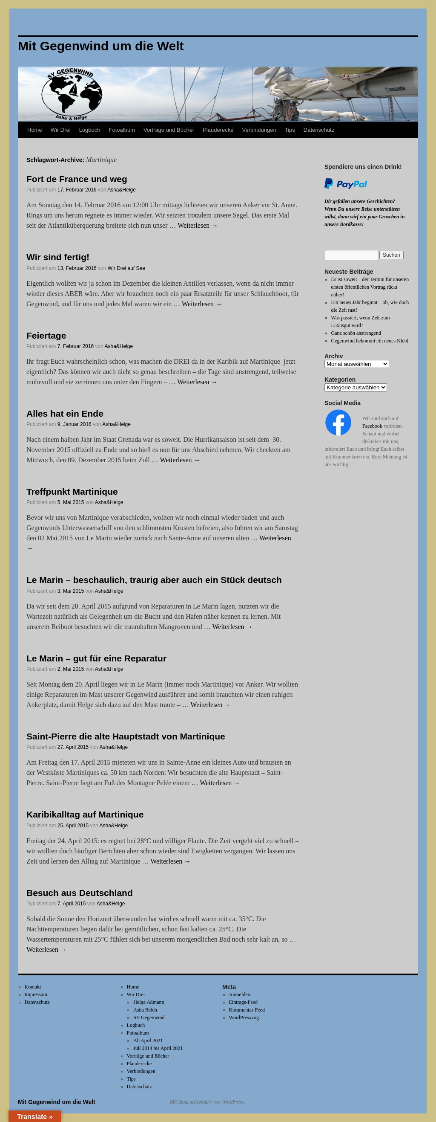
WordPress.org (244, 1018)
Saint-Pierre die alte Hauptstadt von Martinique (125, 736)
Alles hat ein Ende (64, 413)
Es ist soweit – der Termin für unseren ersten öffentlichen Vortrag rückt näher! (370, 287)
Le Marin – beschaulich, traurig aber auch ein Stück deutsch (154, 580)
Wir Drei (61, 130)
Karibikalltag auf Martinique (84, 814)
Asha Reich (145, 1010)
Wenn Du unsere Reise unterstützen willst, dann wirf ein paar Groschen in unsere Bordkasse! (364, 216)
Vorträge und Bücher (168, 130)
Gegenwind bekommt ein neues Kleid (369, 341)
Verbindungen (259, 130)
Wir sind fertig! (57, 257)
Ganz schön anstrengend (356, 333)
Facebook (372, 426)
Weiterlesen (198, 225)
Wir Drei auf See (126, 268)
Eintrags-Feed (243, 1002)
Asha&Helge (121, 190)
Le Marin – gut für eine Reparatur (96, 658)
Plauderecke (218, 130)
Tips (290, 130)
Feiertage (46, 335)
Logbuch (89, 130)
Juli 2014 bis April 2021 (158, 1048)
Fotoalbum (122, 130)
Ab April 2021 (148, 1041)
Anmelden (239, 994)
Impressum (36, 994)
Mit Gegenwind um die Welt (56, 1102)
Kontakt (33, 987)
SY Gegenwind (148, 1018)
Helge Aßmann (148, 1002)
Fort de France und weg (76, 179)
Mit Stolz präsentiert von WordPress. (207, 1102)
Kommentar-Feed (247, 1010)
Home (34, 130)
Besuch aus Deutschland (79, 893)
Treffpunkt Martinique (72, 491)
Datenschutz (319, 130)
